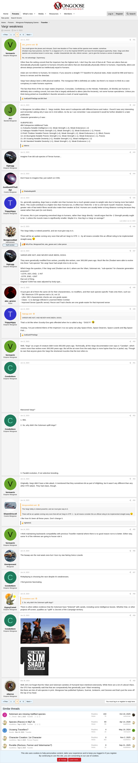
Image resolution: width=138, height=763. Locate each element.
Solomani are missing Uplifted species (27, 714)
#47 (134, 251)
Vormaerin (127, 732)
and (35, 98)
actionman (127, 716)
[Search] (131, 13)
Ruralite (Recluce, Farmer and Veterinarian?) (30, 745)
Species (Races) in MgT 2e (22, 722)
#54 (134, 500)
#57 (134, 572)
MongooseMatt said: (29, 505)
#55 (134, 529)
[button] (34, 13)
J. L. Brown (13, 717)
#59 (134, 615)
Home (5, 14)
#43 (134, 152)
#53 (134, 479)
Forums (15, 14)
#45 (134, 198)
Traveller (30, 717)
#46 (134, 226)
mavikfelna (12, 724)
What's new (28, 14)
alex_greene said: (28, 45)
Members (68, 14)
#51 (134, 363)
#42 (134, 105)
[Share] (130, 39)
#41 (134, 40)
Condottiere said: (28, 599)
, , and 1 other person (46, 244)
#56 (134, 551)
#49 (134, 309)
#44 (134, 174)
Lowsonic (6, 30)
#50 (134, 341)
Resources (53, 14)
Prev (6, 35)
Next (28, 35)
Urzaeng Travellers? (18, 729)
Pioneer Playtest (32, 740)
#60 (134, 681)
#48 (134, 287)
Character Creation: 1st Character (25, 737)
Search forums (16, 18)
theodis (11, 732)
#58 (134, 594)
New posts (5, 18)
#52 (134, 415)
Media (41, 14)
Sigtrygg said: (27, 314)
